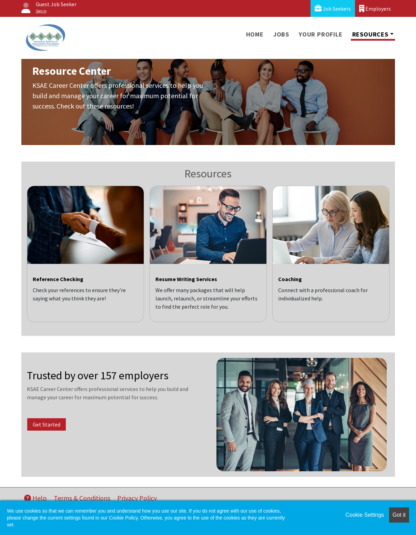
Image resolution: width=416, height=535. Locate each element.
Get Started (46, 424)
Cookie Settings (364, 515)
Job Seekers (333, 8)
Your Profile (321, 34)
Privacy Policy (137, 498)
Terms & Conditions (82, 498)
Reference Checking (58, 279)
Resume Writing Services (186, 279)
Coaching (290, 279)
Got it (399, 515)
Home (255, 34)
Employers (375, 8)
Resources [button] (370, 34)
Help (35, 498)
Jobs (281, 34)
